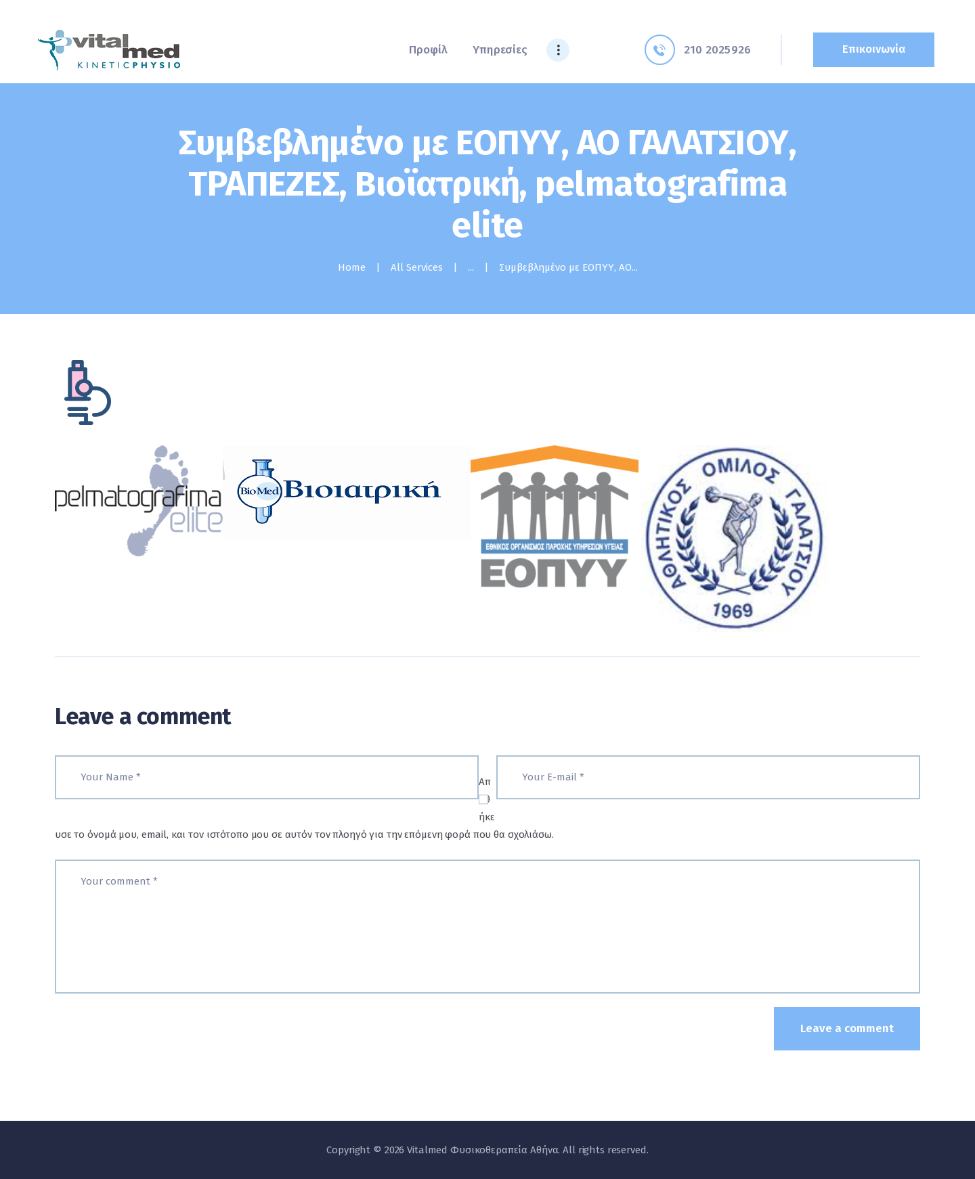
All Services (417, 267)
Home (352, 267)
